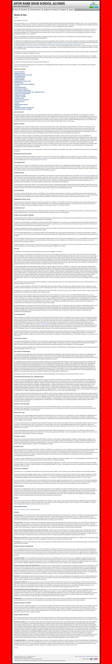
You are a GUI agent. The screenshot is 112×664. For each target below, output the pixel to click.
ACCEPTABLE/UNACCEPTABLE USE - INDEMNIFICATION (29, 92)
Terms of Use (82, 656)
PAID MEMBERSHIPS (20, 76)
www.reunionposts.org (61, 44)
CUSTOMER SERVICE (64, 205)
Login (91, 7)
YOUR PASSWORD (19, 79)
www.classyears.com (50, 44)
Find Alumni (24, 9)
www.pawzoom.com (45, 45)
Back (16, 17)
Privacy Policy (52, 26)
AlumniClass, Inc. (24, 656)
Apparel (71, 9)
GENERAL (17, 106)
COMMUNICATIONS (20, 78)
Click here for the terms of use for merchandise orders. (27, 509)
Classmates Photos (35, 9)
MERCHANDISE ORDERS (21, 104)
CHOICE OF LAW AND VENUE (22, 93)
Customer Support (24, 66)
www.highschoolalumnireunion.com (76, 44)
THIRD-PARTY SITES (20, 95)
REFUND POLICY (19, 82)
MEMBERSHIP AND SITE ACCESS (23, 75)
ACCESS (17, 103)
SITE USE (17, 86)
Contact (96, 656)
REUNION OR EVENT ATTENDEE (23, 109)
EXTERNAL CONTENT (20, 96)
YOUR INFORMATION (20, 87)
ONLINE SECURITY (20, 101)
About (76, 656)
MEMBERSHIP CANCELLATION (23, 81)
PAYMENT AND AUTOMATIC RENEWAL (25, 84)
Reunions (55, 9)
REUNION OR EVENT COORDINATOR (24, 107)
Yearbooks (47, 9)
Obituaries (63, 9)
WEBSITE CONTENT (20, 73)
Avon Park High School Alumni (39, 3)
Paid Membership (56, 263)
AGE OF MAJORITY (20, 71)
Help (96, 7)
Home (16, 9)
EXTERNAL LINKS (19, 98)
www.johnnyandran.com (34, 45)
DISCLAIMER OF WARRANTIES (23, 90)
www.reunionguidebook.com (21, 45)
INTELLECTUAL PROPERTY (22, 100)
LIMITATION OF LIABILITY (21, 89)
